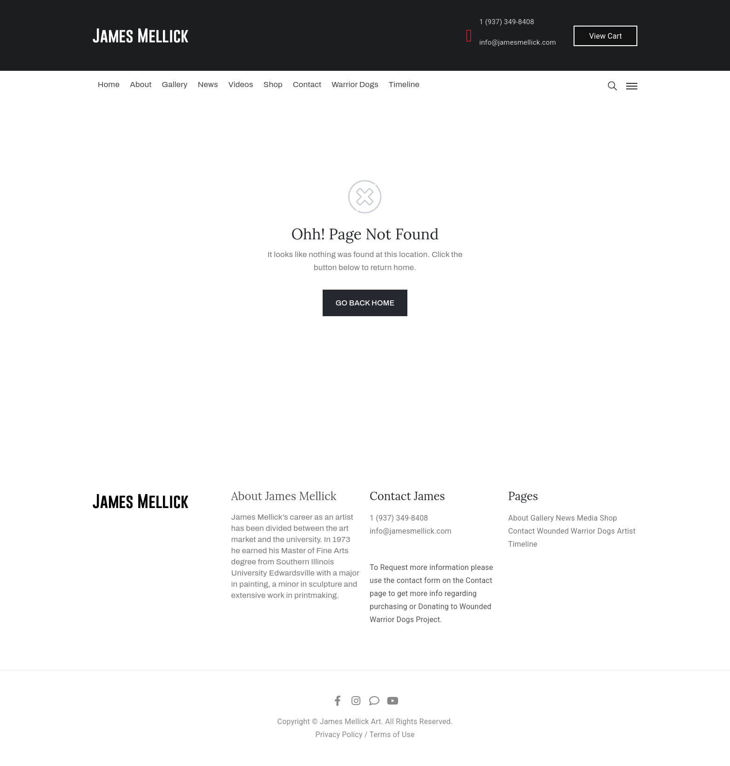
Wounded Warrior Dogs (576, 531)
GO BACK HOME (365, 303)
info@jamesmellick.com (517, 42)
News (208, 84)
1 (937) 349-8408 (506, 22)
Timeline (404, 84)
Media (587, 518)
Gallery (174, 84)
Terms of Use (392, 734)
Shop (273, 84)
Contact (307, 84)
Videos (240, 84)
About (141, 84)
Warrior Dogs (355, 84)
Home (109, 84)
